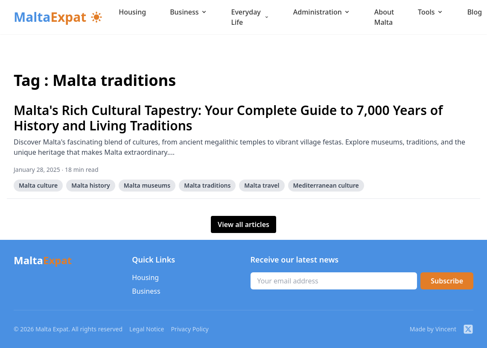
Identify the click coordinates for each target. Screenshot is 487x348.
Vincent (445, 329)
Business (188, 12)
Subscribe (447, 281)
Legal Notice (146, 329)
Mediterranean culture (326, 185)
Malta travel (261, 185)
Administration (321, 12)
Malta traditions (207, 185)
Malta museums (147, 185)
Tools (430, 12)
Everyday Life (250, 17)
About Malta (384, 17)
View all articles (243, 224)
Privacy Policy (189, 329)
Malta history (90, 185)
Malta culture (38, 185)
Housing (132, 12)
